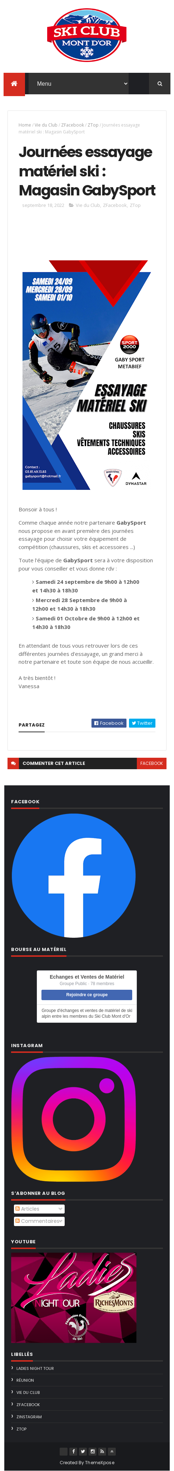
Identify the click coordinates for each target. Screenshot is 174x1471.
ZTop (93, 125)
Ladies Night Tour (35, 1368)
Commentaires (37, 1221)
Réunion (25, 1380)
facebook (151, 763)
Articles (27, 1208)
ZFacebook (72, 125)
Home (25, 125)
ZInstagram (29, 1417)
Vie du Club (46, 125)
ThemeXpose (99, 1463)
